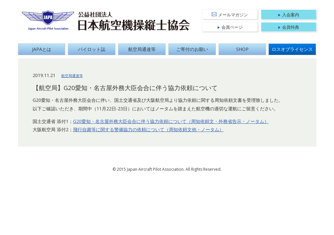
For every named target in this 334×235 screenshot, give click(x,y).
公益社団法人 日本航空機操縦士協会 (134, 21)
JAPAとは (41, 49)
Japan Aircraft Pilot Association (48, 20)
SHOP (242, 49)
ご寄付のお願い (192, 49)
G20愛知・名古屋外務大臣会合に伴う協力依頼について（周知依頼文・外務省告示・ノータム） (171, 121)
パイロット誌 (91, 49)
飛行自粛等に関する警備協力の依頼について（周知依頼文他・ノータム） (148, 129)
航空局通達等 (142, 49)
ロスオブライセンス (292, 49)
